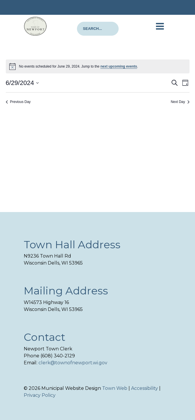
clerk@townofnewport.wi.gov (72, 362)
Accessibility (144, 388)
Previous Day (18, 102)
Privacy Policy (40, 395)
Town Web (114, 388)
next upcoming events (118, 66)
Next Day (180, 102)
